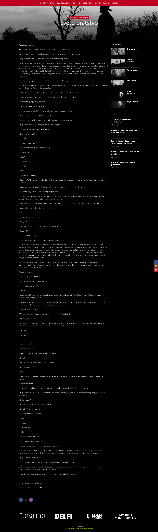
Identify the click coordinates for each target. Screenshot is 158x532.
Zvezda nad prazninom (79, 17)
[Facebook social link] (21, 500)
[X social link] (26, 500)
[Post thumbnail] (118, 51)
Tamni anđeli (132, 70)
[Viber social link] (31, 500)
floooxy (78, 28)
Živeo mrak (131, 81)
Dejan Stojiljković (77, 526)
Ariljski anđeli (132, 102)
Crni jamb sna (133, 49)
